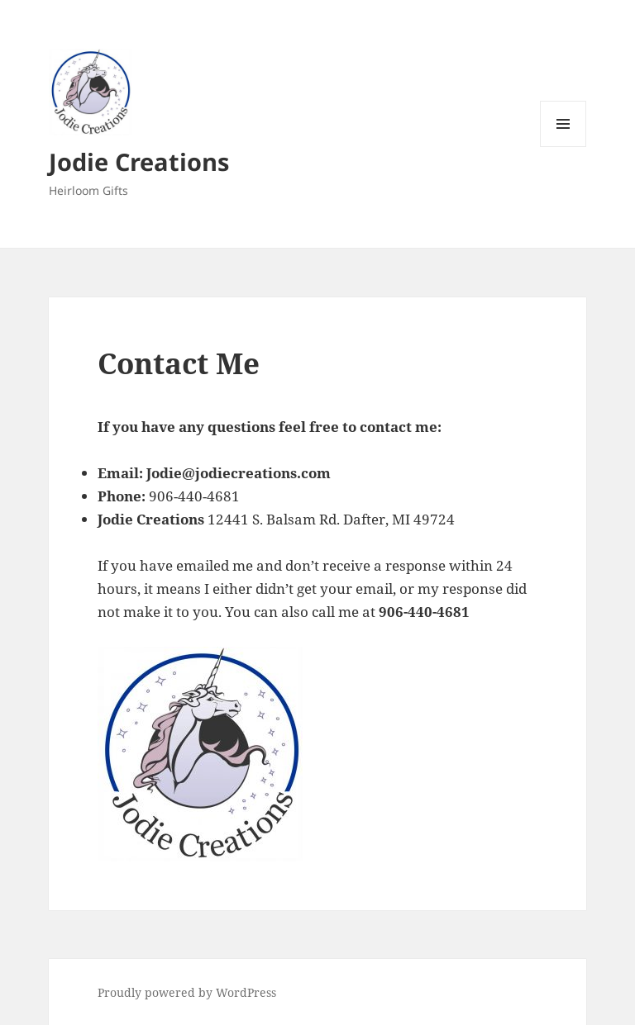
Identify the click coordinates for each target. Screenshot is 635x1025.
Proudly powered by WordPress (187, 992)
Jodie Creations (139, 161)
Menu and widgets (563, 146)
